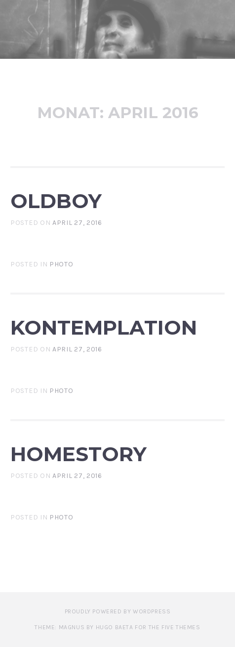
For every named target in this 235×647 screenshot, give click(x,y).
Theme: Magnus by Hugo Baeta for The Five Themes (117, 627)
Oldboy (56, 201)
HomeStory (78, 454)
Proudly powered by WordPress (118, 611)
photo (61, 264)
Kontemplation (103, 327)
